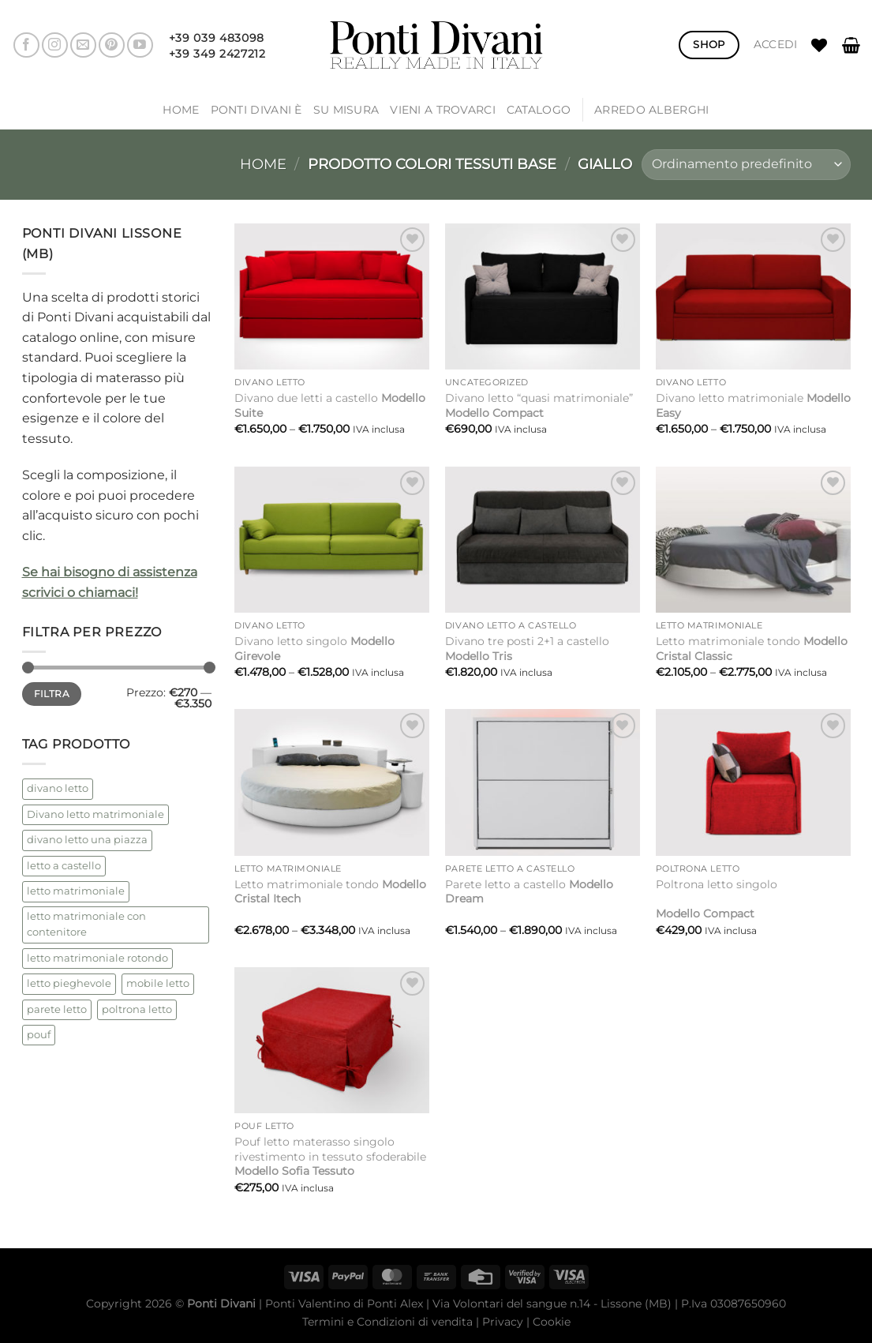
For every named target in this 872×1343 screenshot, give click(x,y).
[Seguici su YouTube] (140, 45)
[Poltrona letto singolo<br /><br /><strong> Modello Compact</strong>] (753, 782)
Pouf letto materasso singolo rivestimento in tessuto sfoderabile (330, 1156)
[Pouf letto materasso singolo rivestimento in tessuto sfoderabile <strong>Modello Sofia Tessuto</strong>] (331, 1040)
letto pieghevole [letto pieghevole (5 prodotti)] (69, 983)
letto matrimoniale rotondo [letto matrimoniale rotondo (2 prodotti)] (97, 958)
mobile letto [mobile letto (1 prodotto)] (157, 983)
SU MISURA (346, 110)
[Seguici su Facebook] (26, 45)
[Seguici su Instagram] (55, 45)
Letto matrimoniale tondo (752, 648)
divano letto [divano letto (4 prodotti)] (57, 788)
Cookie (552, 1322)
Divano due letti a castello (329, 405)
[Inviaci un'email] (83, 45)
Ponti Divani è (256, 110)
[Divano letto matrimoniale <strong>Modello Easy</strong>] (753, 296)
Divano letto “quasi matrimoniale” (539, 405)
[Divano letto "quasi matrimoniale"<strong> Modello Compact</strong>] (542, 296)
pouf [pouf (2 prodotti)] (39, 1035)
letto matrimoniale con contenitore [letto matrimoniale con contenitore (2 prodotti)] (86, 924)
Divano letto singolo (314, 648)
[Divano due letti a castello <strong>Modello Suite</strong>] (331, 296)
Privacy (502, 1322)
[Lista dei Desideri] (819, 45)
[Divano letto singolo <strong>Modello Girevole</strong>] (331, 540)
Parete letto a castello (529, 891)
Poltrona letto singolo (716, 899)
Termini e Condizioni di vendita (387, 1322)
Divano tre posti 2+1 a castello (527, 648)
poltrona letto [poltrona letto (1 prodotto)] (137, 1009)
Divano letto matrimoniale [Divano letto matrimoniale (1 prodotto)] (95, 814)
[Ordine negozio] (746, 164)
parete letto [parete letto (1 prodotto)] (57, 1009)
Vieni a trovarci (443, 110)
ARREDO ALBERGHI (651, 110)
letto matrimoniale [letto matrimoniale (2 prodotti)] (76, 891)
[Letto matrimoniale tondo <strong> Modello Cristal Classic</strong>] (753, 540)
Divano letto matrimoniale (753, 405)
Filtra (51, 694)
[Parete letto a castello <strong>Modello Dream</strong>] (542, 782)
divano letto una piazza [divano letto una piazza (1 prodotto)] (87, 840)
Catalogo (539, 110)
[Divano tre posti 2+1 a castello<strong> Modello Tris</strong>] (542, 540)
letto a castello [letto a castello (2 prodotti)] (64, 866)
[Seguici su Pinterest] (112, 45)
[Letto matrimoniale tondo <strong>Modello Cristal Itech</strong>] (331, 782)
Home (181, 110)
